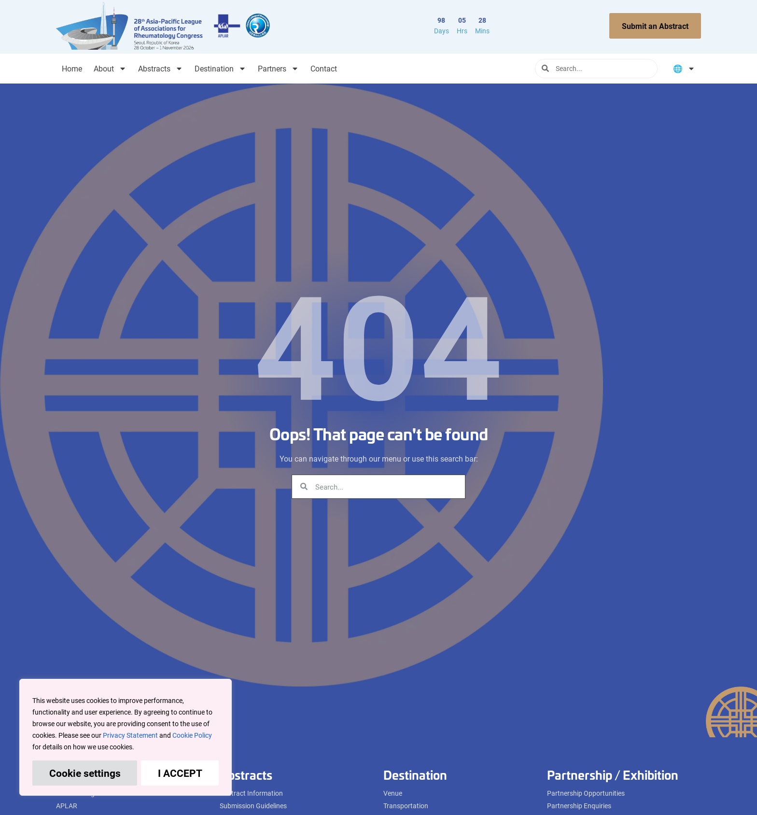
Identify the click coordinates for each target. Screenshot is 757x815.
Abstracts (160, 68)
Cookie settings (85, 773)
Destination (220, 68)
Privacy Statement (130, 735)
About (110, 68)
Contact (323, 68)
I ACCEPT (180, 773)
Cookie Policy (192, 735)
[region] (125, 737)
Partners (278, 68)
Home (72, 68)
